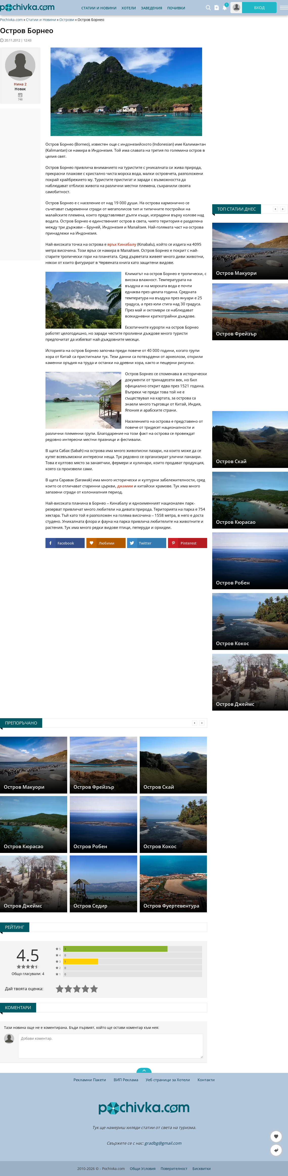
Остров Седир (90, 905)
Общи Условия (143, 1168)
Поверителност (174, 1168)
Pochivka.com (11, 20)
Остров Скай (231, 461)
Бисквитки (202, 1168)
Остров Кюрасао (236, 522)
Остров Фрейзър (236, 333)
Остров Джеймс (235, 704)
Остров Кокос (232, 643)
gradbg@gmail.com (163, 1143)
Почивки (176, 8)
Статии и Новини (98, 8)
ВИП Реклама (126, 1079)
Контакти (206, 1079)
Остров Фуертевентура (171, 905)
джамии (125, 485)
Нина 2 (20, 84)
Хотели (129, 8)
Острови (66, 20)
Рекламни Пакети (90, 1079)
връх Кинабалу (121, 244)
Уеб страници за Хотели (168, 1079)
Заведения (151, 8)
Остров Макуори (236, 273)
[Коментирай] (110, 1046)
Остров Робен (233, 582)
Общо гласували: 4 (28, 973)
